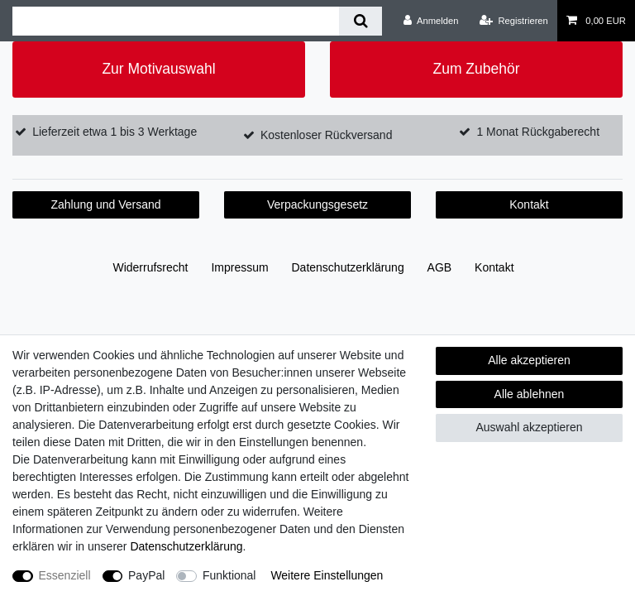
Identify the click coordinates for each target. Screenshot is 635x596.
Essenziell (65, 575)
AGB (439, 267)
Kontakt (528, 204)
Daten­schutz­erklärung (348, 267)
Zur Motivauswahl (158, 68)
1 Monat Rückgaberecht (537, 131)
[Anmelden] (431, 20)
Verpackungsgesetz (317, 204)
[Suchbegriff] (175, 21)
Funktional (229, 575)
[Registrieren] (513, 20)
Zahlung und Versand (105, 204)
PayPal (146, 575)
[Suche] (360, 21)
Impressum (239, 267)
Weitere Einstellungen (326, 575)
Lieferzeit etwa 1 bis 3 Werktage (114, 131)
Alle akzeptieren (529, 360)
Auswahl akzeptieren (528, 427)
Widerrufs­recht (150, 267)
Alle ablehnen (529, 394)
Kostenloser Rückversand (326, 135)
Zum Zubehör (475, 68)
